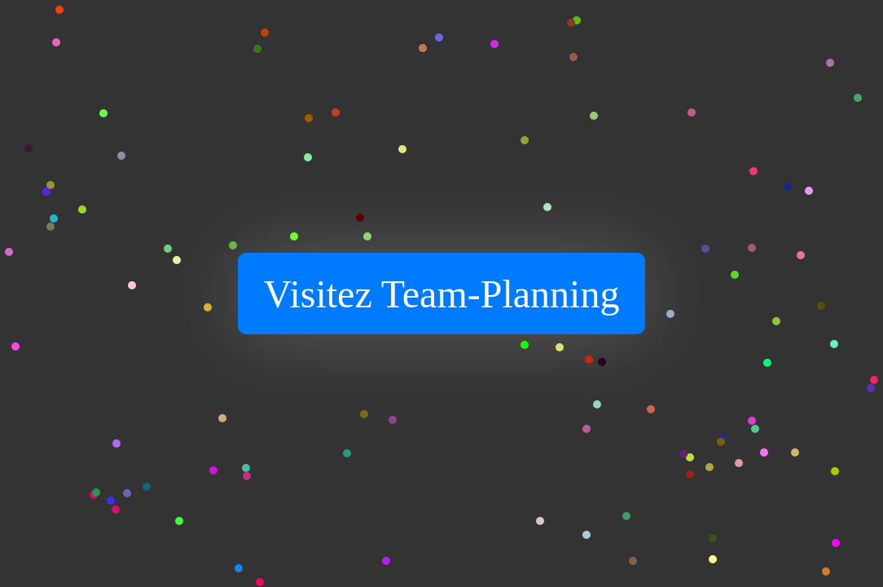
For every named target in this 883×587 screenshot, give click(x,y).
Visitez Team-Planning (442, 294)
